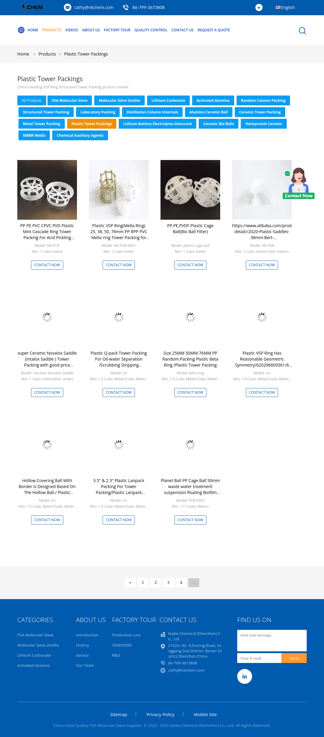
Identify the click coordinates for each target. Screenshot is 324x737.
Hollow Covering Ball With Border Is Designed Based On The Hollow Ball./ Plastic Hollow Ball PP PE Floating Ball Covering (47, 492)
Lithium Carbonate (168, 100)
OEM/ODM (122, 645)
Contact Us (183, 30)
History (82, 645)
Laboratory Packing (98, 112)
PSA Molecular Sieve (70, 100)
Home (27, 30)
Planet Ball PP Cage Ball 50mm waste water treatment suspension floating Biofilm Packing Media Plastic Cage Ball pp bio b (190, 492)
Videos (71, 30)
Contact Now (47, 264)
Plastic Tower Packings (86, 54)
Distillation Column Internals (152, 112)
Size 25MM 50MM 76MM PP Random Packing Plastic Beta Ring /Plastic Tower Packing (190, 359)
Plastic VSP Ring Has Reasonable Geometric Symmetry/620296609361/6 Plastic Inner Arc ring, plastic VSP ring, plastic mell (262, 365)
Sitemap (118, 714)
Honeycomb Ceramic (263, 123)
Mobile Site (205, 714)
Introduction (87, 635)
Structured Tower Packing (46, 112)
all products (32, 100)
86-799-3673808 (148, 7)
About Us (91, 30)
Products (51, 30)
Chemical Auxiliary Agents (80, 135)
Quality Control (151, 30)
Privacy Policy (160, 714)
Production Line (126, 635)
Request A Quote (214, 30)
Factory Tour (117, 30)
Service (82, 655)
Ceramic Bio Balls (218, 123)
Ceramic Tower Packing (260, 112)
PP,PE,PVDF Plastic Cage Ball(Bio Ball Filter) (190, 228)
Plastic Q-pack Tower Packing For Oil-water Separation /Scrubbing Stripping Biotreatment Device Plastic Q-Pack (118, 365)
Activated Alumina (213, 100)
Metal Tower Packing (41, 123)
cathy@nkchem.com (93, 7)
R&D (116, 655)
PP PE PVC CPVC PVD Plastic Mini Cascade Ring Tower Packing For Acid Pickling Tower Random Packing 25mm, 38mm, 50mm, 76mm (47, 237)
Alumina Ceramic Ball (208, 112)
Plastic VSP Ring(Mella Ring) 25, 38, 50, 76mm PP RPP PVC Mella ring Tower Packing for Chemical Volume (118, 234)
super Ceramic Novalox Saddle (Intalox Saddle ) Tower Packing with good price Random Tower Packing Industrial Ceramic (47, 365)
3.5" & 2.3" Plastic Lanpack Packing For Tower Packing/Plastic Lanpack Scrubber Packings (118, 489)
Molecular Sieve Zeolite (119, 100)
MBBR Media (34, 135)
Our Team (85, 665)
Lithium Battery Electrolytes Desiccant (157, 123)
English (288, 7)
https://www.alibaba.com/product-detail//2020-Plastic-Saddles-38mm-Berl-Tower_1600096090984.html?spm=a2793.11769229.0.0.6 (265, 237)
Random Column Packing (263, 100)
